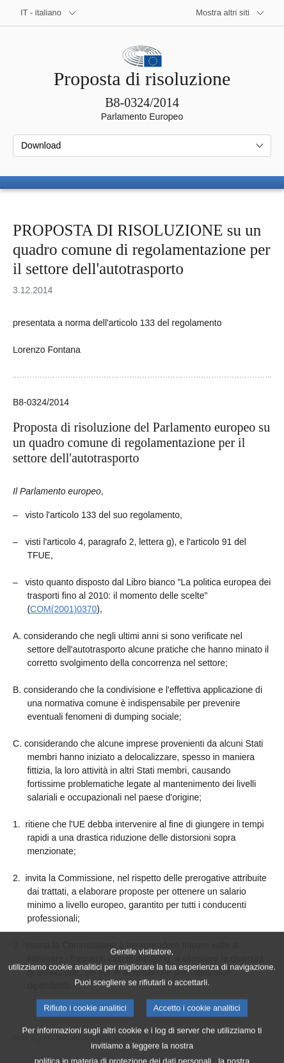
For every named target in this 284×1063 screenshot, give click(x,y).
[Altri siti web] (230, 13)
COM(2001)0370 (63, 609)
